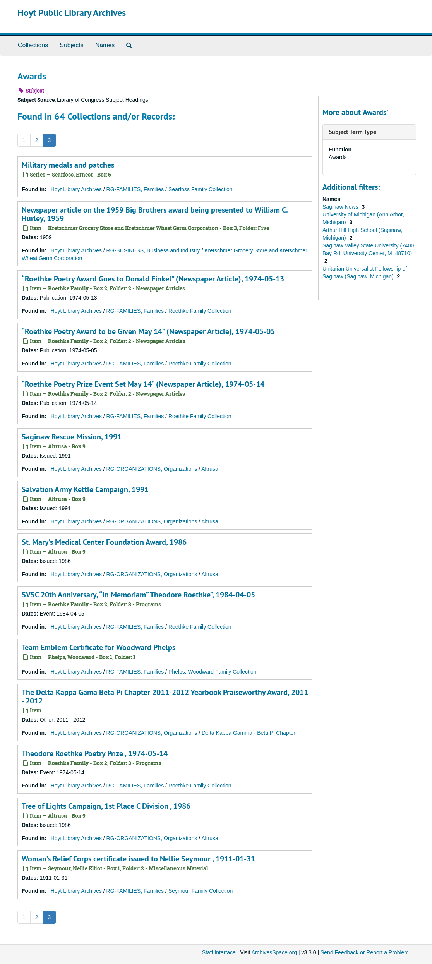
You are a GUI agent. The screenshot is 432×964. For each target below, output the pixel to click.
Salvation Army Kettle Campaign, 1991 (85, 489)
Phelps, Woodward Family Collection (212, 672)
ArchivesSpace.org (274, 952)
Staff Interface (219, 952)
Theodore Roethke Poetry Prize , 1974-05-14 (95, 753)
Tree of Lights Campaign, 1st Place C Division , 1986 (106, 806)
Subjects (71, 45)
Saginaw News (341, 207)
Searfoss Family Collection (200, 189)
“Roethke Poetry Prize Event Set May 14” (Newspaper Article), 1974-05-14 (143, 384)
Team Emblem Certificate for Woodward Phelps (98, 647)
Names (105, 45)
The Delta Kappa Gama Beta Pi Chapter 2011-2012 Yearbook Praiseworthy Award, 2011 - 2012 (165, 696)
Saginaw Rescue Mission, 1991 (72, 437)
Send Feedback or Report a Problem (365, 952)
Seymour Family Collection (200, 891)
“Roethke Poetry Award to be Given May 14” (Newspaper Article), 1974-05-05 (148, 331)
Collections (33, 45)
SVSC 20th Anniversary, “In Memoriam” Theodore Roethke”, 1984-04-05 (138, 595)
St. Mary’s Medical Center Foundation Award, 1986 (104, 542)
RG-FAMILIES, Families (135, 189)
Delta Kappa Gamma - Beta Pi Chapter (248, 733)
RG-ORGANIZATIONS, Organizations (151, 469)
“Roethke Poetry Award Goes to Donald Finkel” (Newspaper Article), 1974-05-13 (153, 279)
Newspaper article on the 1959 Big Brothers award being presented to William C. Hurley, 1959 (155, 214)
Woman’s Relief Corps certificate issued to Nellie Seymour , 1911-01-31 (138, 859)
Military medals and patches (68, 165)
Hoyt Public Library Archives (71, 13)
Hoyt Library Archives (76, 189)
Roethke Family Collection (199, 311)
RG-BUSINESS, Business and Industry (153, 250)
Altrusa (209, 469)
